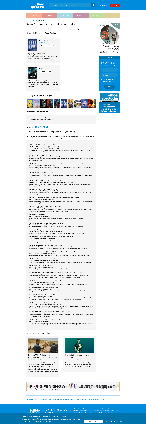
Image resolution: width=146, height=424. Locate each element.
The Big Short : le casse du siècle (41, 197)
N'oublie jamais (36, 311)
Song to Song (36, 172)
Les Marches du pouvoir (39, 252)
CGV (83, 400)
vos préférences (64, 419)
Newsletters (77, 400)
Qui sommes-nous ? (31, 400)
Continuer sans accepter (114, 421)
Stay (33, 294)
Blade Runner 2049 (37, 181)
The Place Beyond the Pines (40, 223)
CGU (86, 400)
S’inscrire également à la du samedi (109, 81)
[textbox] (70, 5)
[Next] (94, 104)
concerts (80, 15)
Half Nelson (35, 287)
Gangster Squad (36, 236)
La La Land (43, 40)
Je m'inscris (109, 87)
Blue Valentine (36, 265)
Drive (41, 68)
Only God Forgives (37, 230)
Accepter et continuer (93, 421)
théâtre (50, 15)
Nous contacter (43, 400)
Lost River (35, 215)
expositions (65, 15)
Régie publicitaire (53, 400)
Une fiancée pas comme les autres (42, 272)
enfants (96, 15)
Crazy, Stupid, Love (37, 245)
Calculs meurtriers (37, 303)
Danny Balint (36, 320)
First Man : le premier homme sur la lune (44, 164)
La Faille (34, 281)
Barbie (34, 155)
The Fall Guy (35, 147)
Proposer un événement (66, 400)
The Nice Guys (36, 206)
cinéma (34, 15)
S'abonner (114, 5)
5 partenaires (34, 419)
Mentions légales (94, 400)
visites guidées (112, 15)
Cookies (102, 400)
